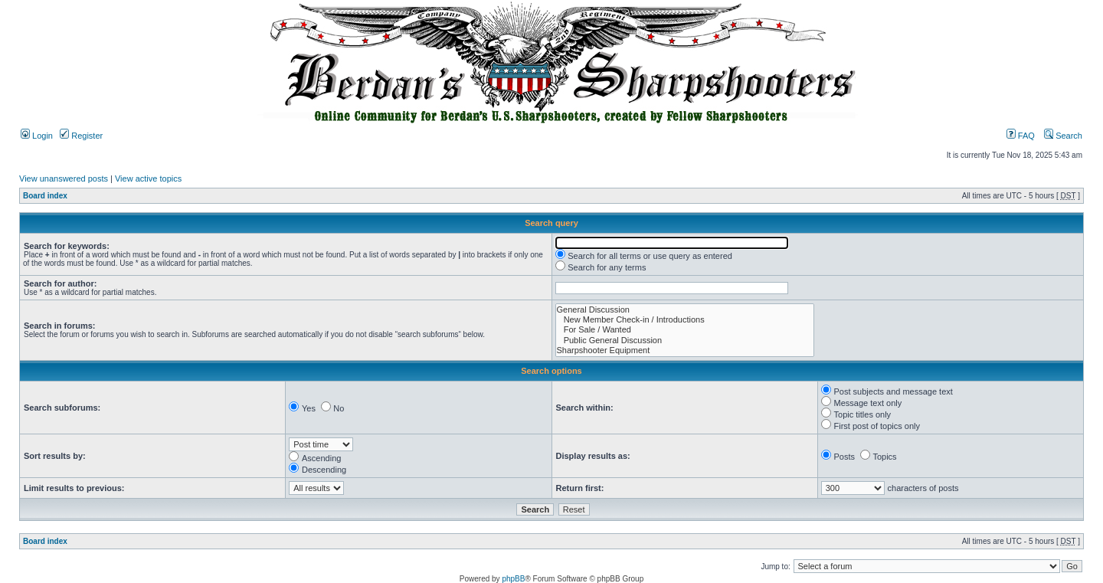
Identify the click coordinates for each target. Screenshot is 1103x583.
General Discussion (685, 310)
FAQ (1020, 135)
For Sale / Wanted (685, 330)
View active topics (148, 178)
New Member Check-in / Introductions (685, 320)
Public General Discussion (685, 341)
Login (37, 135)
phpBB (513, 579)
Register (81, 135)
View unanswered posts (63, 178)
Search (1063, 135)
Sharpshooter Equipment (685, 350)
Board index (45, 196)
